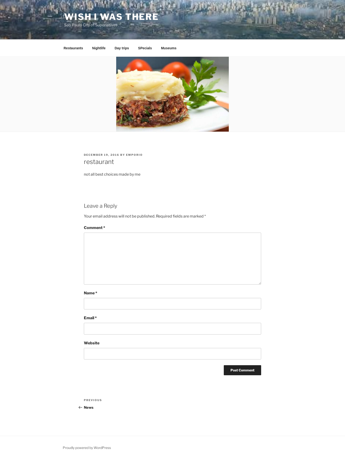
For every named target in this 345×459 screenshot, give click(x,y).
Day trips (122, 48)
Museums (169, 48)
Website (91, 343)
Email (90, 318)
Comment (94, 227)
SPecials (145, 48)
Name (90, 293)
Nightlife (98, 48)
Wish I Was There (111, 16)
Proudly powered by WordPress (87, 448)
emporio (134, 155)
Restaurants (73, 48)
